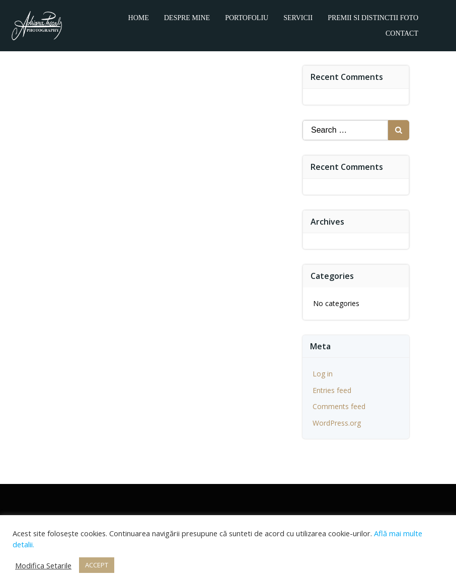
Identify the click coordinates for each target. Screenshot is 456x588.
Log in (323, 373)
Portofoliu (246, 18)
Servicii (298, 18)
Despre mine (187, 18)
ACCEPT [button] (96, 564)
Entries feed (332, 390)
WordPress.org (337, 423)
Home (138, 18)
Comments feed (339, 406)
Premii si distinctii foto (373, 18)
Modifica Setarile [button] (43, 565)
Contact (402, 33)
